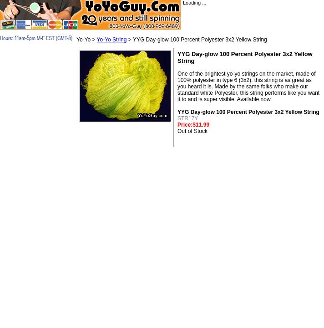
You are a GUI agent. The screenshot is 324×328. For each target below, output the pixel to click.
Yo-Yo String (112, 39)
